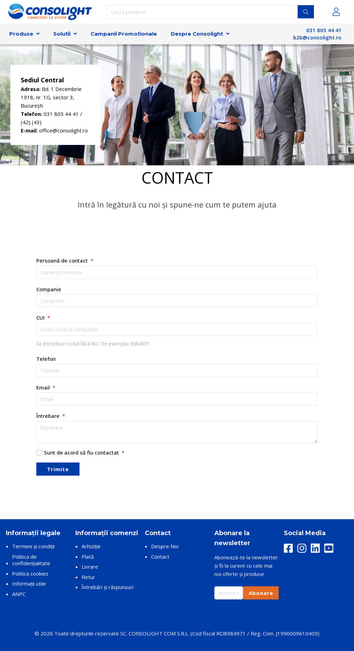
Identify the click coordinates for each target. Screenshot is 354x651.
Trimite (58, 469)
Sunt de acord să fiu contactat (84, 453)
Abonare (261, 592)
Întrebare (50, 415)
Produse (21, 33)
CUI (43, 317)
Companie (48, 289)
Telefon (46, 358)
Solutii (62, 33)
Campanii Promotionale (124, 33)
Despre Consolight (197, 33)
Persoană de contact (64, 260)
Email (45, 387)
